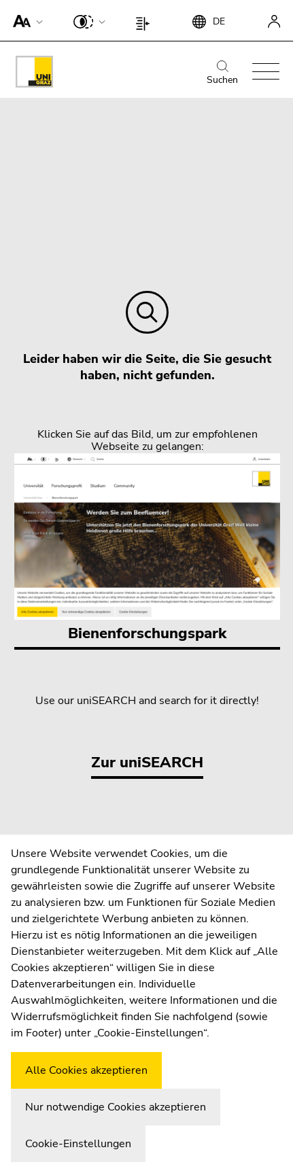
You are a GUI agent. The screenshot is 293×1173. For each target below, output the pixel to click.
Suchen (222, 73)
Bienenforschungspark (147, 548)
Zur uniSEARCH (147, 762)
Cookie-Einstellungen (78, 1143)
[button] (25, 20)
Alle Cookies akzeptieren (86, 1070)
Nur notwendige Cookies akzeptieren (115, 1107)
